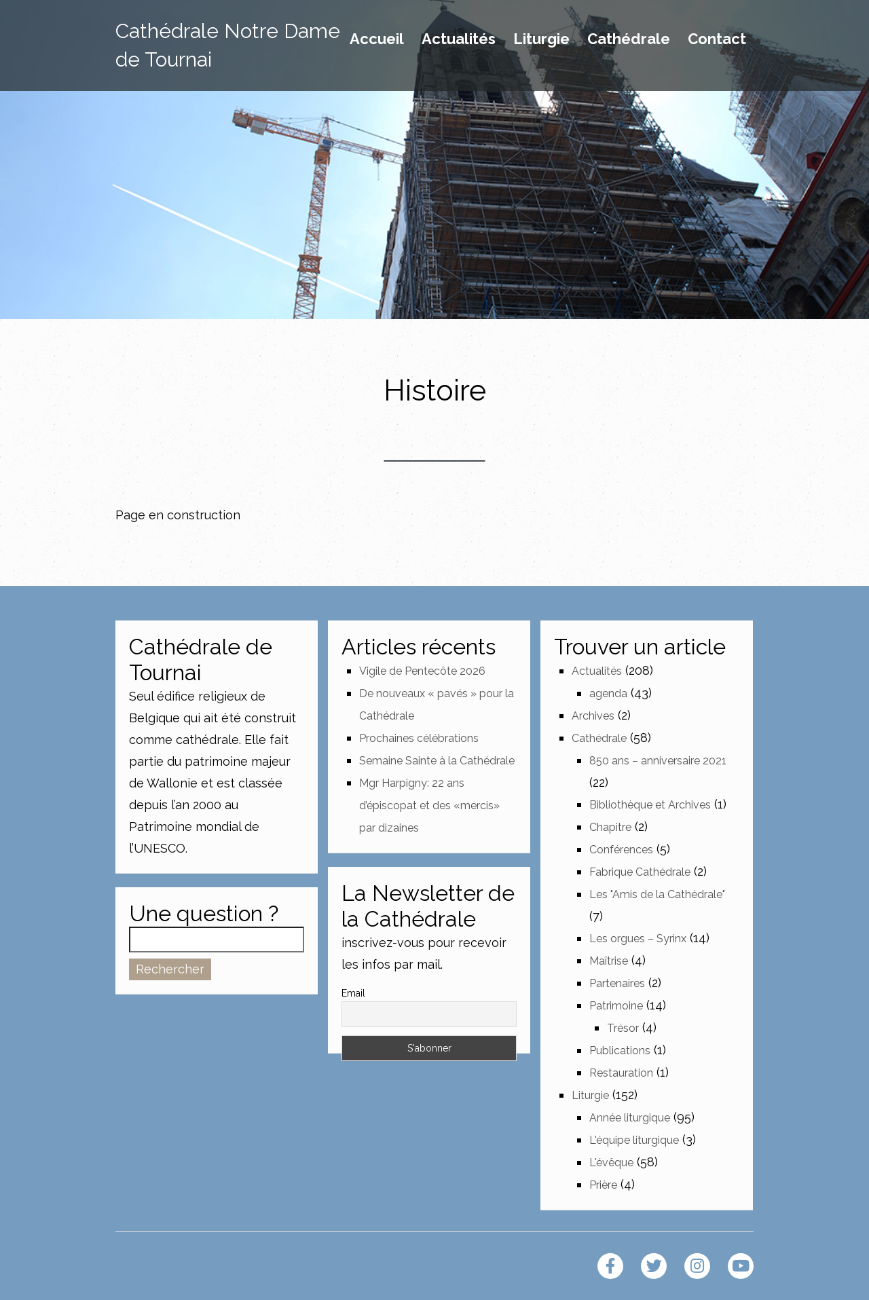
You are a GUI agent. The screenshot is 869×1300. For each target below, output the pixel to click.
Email (353, 993)
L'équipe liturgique (634, 1140)
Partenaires (617, 983)
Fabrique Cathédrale (639, 872)
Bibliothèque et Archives (650, 804)
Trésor (623, 1028)
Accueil (377, 39)
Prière (603, 1184)
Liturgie (541, 39)
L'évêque (611, 1162)
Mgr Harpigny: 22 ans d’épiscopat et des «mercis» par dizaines (429, 805)
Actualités (459, 39)
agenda (608, 693)
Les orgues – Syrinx (637, 938)
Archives (593, 715)
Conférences (621, 849)
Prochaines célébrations (419, 738)
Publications (619, 1050)
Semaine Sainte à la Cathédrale (437, 760)
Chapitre (610, 827)
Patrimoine (616, 1005)
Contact (717, 39)
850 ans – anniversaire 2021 (657, 760)
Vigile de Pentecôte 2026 (422, 671)
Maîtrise (608, 960)
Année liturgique (629, 1117)
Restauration (621, 1072)
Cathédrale (628, 39)
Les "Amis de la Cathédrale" (657, 894)
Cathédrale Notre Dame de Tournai (227, 45)
